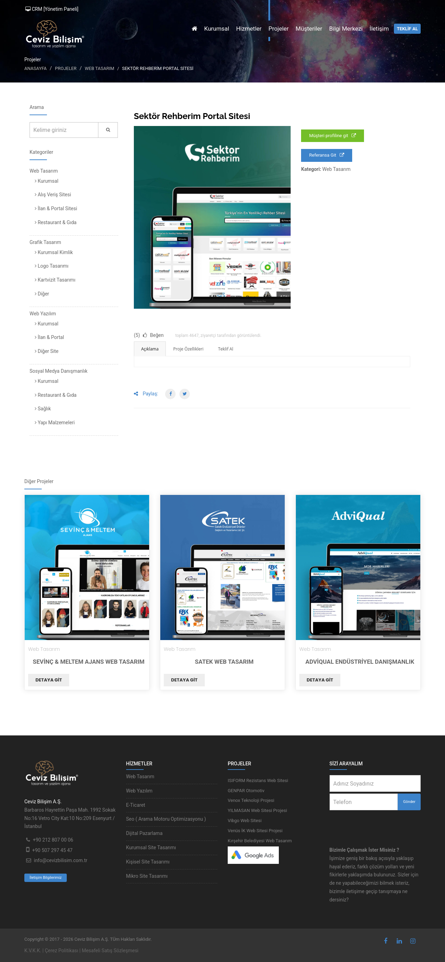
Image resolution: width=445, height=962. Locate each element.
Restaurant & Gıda (55, 222)
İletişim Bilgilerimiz (46, 877)
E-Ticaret (135, 805)
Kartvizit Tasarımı (55, 280)
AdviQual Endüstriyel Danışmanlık (359, 661)
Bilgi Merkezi (346, 28)
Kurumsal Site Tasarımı (151, 847)
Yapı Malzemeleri (55, 422)
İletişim (379, 28)
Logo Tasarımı (51, 266)
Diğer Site (46, 351)
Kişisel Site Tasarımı (148, 862)
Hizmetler (248, 28)
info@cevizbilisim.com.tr (60, 860)
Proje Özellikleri (188, 349)
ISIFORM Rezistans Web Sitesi (258, 780)
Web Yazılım (43, 313)
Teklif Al (225, 349)
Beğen (153, 335)
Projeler (278, 28)
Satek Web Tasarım (224, 661)
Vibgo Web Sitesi (244, 820)
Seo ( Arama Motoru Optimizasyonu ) (166, 819)
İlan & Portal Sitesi (56, 208)
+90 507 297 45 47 (52, 850)
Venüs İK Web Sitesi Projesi (255, 830)
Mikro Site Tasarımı (147, 876)
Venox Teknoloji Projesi (251, 800)
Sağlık (43, 408)
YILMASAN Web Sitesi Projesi (257, 810)
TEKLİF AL (407, 28)
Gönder (409, 801)
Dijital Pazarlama (144, 833)
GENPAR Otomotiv (246, 790)
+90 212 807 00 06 (53, 840)
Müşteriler (309, 28)
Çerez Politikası (61, 950)
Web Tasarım (99, 68)
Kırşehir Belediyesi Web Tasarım (260, 840)
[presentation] (375, 824)
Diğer (42, 294)
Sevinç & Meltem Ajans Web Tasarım (88, 661)
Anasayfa (35, 68)
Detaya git (48, 680)
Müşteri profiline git (332, 135)
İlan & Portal (49, 337)
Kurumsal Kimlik (54, 252)
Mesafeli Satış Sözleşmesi (110, 950)
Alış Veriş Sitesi (53, 194)
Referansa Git (326, 155)
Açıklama (150, 349)
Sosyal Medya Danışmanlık (59, 371)
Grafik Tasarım (45, 242)
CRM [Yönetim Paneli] (52, 9)
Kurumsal (216, 28)
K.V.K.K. (32, 950)
